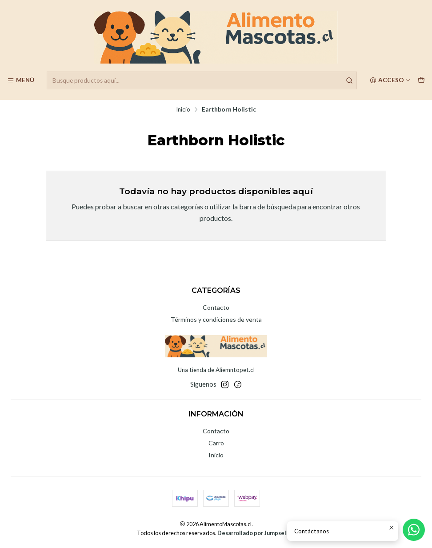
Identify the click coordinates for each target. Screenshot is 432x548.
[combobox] (202, 80)
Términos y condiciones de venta (216, 319)
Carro (216, 443)
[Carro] (421, 80)
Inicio (183, 110)
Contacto (216, 307)
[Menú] (20, 80)
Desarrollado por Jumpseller (255, 532)
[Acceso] (390, 80)
